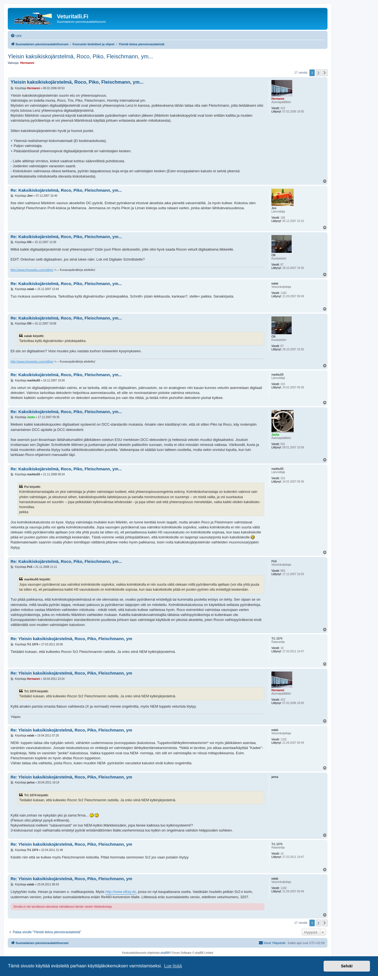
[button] (324, 72)
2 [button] (318, 72)
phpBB (165, 952)
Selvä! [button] (346, 966)
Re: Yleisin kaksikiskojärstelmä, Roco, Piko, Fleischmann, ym (71, 638)
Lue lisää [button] (173, 965)
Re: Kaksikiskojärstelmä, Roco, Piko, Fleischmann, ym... (66, 190)
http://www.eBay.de (120, 892)
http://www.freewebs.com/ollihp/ (32, 269)
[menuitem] (16, 36)
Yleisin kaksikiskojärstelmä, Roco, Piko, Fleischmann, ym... (80, 56)
